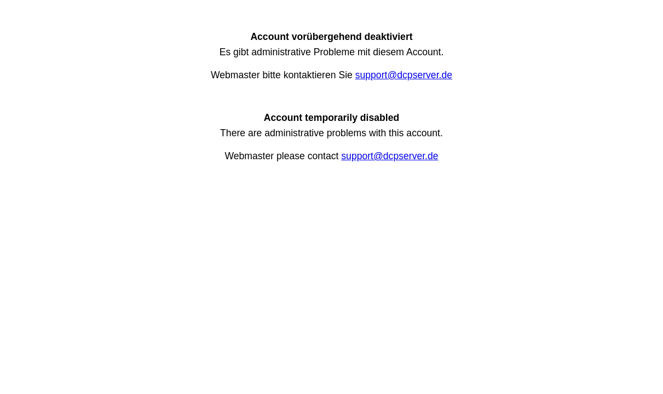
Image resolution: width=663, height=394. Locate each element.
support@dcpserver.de (403, 74)
